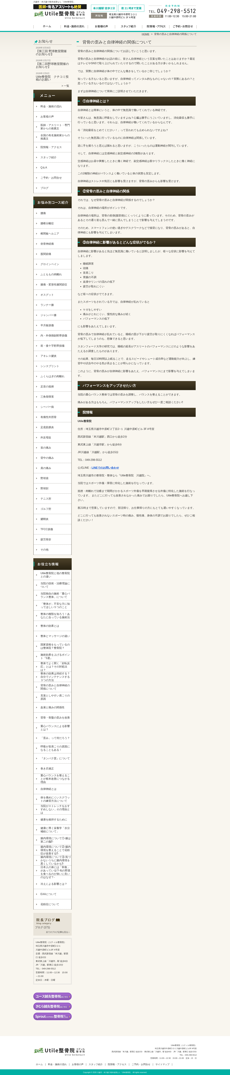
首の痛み (45, 447)
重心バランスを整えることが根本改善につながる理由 (55, 779)
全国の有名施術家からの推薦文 (55, 137)
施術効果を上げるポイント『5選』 (55, 656)
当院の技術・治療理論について (55, 585)
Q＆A (43, 167)
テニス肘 (45, 498)
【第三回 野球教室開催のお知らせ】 (51, 52)
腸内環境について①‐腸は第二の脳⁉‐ (55, 840)
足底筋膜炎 (47, 427)
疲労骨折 (45, 539)
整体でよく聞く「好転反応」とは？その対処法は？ (55, 666)
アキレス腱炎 (48, 355)
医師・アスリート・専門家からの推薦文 (55, 127)
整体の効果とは (49, 625)
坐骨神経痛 (47, 243)
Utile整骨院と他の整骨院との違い (55, 575)
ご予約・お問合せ (183, 26)
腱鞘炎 (44, 519)
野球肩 (44, 478)
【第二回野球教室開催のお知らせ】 (52, 65)
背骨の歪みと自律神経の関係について (55, 687)
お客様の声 (101, 26)
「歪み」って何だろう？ (55, 738)
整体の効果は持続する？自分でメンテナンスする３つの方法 (55, 677)
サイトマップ (163, 1064)
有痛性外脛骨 (48, 417)
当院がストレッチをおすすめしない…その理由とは (55, 809)
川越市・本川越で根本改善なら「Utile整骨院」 (114, 1072)
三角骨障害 (47, 396)
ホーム (47, 26)
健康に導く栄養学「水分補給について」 (55, 830)
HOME (146, 34)
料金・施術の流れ (74, 26)
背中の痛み (47, 457)
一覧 (66, 85)
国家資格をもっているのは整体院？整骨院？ (55, 646)
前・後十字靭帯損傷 (52, 345)
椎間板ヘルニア (49, 233)
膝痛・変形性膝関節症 (53, 284)
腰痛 (43, 213)
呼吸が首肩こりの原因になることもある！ (55, 748)
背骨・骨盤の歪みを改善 (55, 717)
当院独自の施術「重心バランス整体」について (55, 595)
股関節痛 (45, 254)
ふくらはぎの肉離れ (52, 376)
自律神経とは (48, 789)
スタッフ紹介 (128, 26)
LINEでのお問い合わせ (105, 467)
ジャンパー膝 (48, 315)
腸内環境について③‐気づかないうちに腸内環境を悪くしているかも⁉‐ (55, 860)
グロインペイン (49, 264)
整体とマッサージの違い (55, 636)
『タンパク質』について (55, 758)
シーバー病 (47, 406)
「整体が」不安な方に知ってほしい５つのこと (55, 605)
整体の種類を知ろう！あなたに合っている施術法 (55, 616)
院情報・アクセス (155, 26)
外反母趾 (45, 437)
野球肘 (44, 488)
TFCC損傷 (46, 529)
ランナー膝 (47, 305)
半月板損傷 (47, 325)
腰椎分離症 (47, 223)
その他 (44, 549)
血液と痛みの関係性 (52, 707)
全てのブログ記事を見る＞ (58, 932)
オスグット (47, 294)
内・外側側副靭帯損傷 (53, 335)
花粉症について (49, 904)
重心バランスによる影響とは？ (55, 728)
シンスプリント (49, 366)
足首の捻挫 (47, 386)
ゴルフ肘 (45, 508)
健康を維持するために (53, 819)
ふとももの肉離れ (51, 274)
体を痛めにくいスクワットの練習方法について (55, 799)
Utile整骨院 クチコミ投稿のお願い (52, 78)
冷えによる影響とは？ (53, 883)
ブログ (44, 188)
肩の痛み (45, 468)
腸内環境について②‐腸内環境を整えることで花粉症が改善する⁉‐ (55, 850)
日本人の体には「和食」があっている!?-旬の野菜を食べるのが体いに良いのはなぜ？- (55, 872)
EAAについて (48, 894)
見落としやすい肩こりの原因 (55, 697)
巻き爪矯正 (47, 768)
